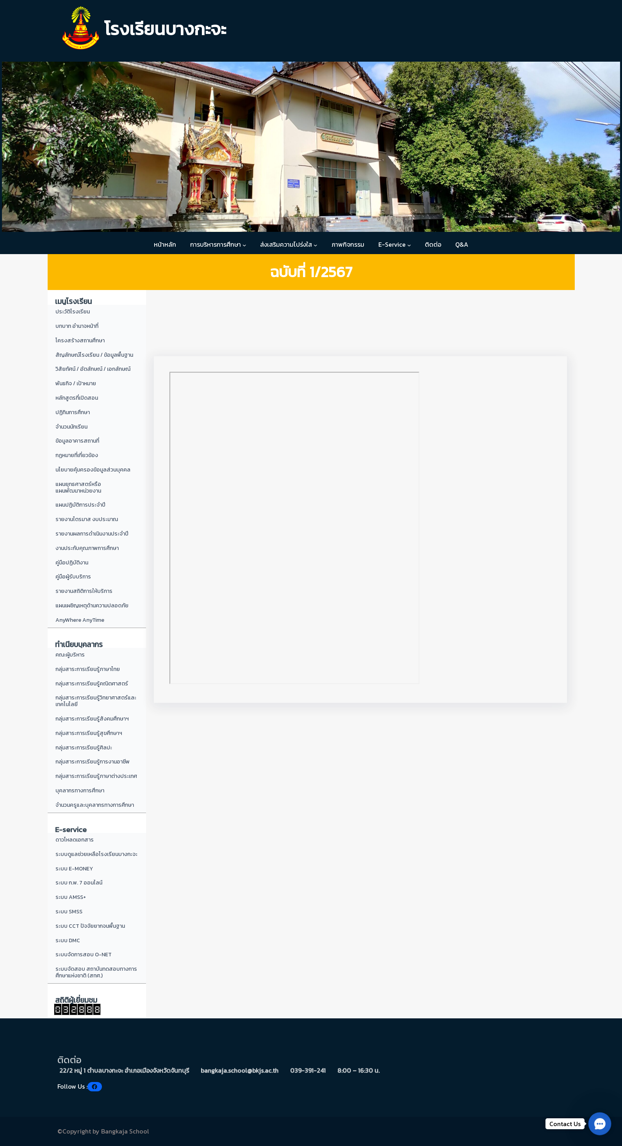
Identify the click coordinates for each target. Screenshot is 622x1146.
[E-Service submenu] (409, 245)
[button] (599, 1123)
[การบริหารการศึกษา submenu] (244, 245)
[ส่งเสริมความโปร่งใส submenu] (315, 245)
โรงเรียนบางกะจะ (165, 29)
